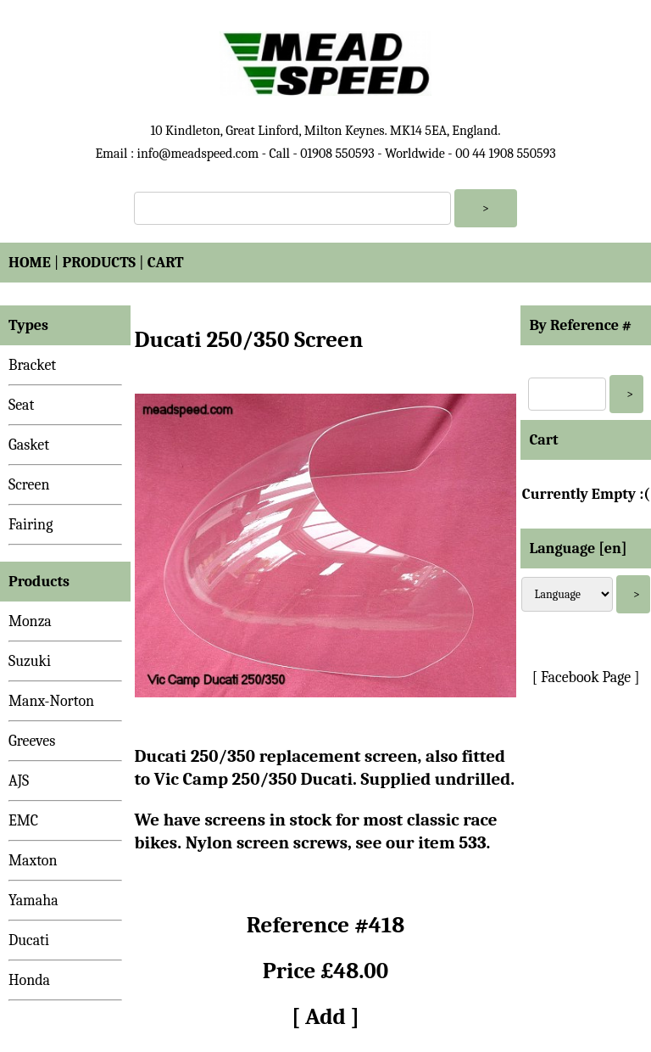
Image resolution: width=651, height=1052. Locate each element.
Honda (29, 980)
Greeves (31, 741)
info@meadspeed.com (197, 153)
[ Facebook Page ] (586, 677)
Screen (29, 485)
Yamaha (33, 900)
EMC (23, 821)
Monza (30, 621)
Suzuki (29, 661)
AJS (18, 781)
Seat (21, 405)
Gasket (28, 445)
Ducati (28, 940)
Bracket (32, 365)
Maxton (33, 861)
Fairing (30, 525)
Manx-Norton (51, 701)
